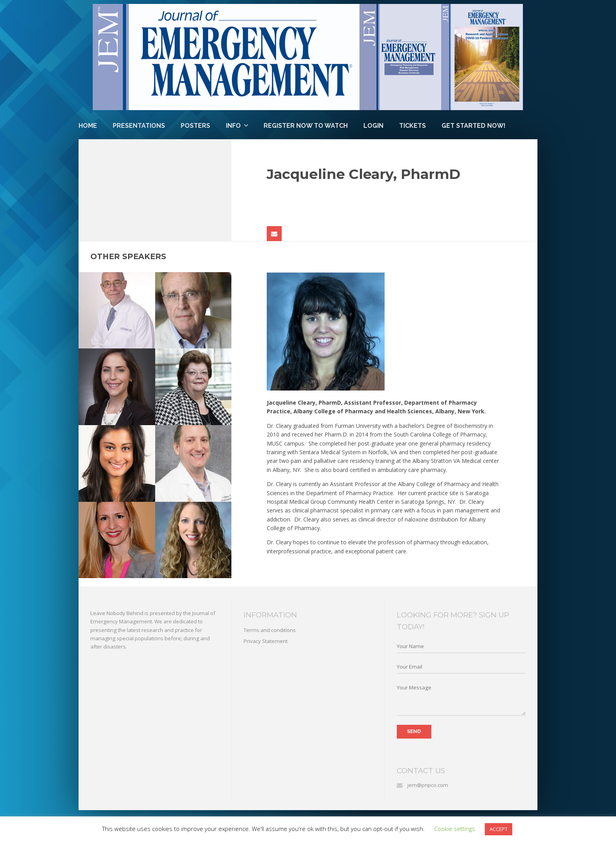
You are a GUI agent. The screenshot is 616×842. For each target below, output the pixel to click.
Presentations (139, 125)
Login (373, 125)
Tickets (412, 125)
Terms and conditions (270, 630)
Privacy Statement (266, 641)
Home (88, 125)
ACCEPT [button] (499, 829)
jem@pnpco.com (427, 785)
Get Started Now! (474, 125)
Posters (195, 125)
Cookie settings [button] (454, 829)
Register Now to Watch (306, 125)
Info (233, 125)
